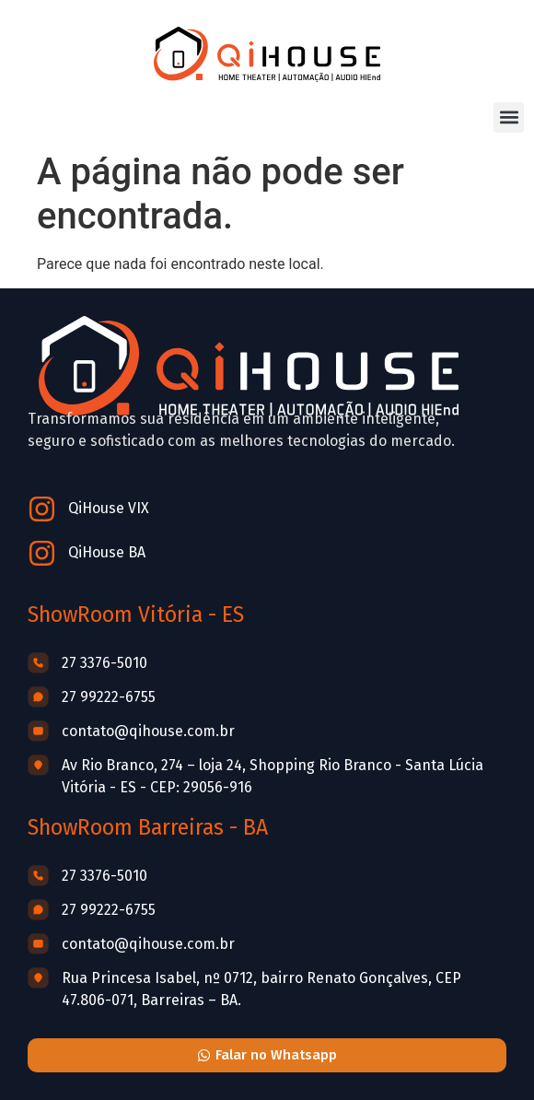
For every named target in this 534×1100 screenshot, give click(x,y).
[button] (508, 117)
